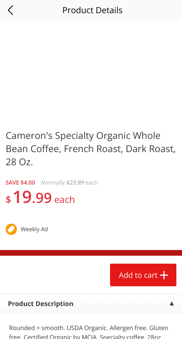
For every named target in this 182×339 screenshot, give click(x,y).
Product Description (40, 303)
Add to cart (138, 275)
